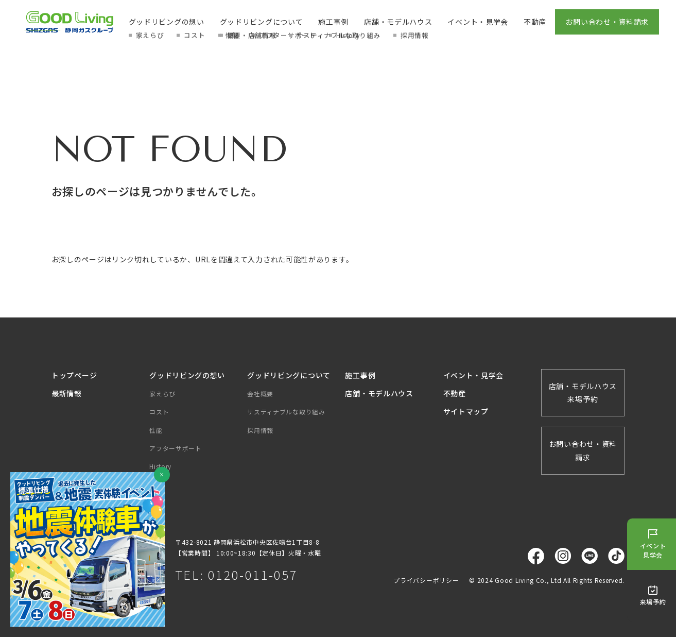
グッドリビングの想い (166, 21)
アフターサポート (175, 448)
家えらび (162, 393)
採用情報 (260, 430)
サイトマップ (466, 411)
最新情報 (66, 393)
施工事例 (333, 21)
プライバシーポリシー (426, 580)
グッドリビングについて (261, 21)
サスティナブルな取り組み (286, 411)
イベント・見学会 (477, 21)
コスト (159, 411)
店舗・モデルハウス (398, 21)
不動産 (535, 21)
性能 (155, 430)
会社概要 (260, 393)
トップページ (74, 375)
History (160, 466)
